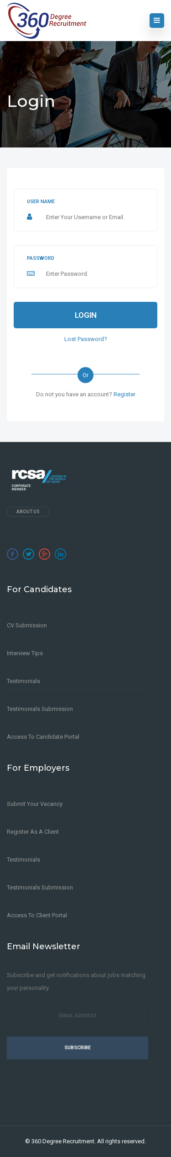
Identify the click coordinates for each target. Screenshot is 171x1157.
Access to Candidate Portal (43, 736)
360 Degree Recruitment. (63, 1141)
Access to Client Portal (37, 915)
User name (41, 202)
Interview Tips (25, 653)
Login (86, 315)
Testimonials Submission (40, 708)
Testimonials (23, 681)
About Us (28, 511)
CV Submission (27, 625)
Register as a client (33, 831)
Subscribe (77, 1048)
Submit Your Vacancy (34, 803)
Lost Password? (85, 339)
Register (124, 394)
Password (40, 258)
